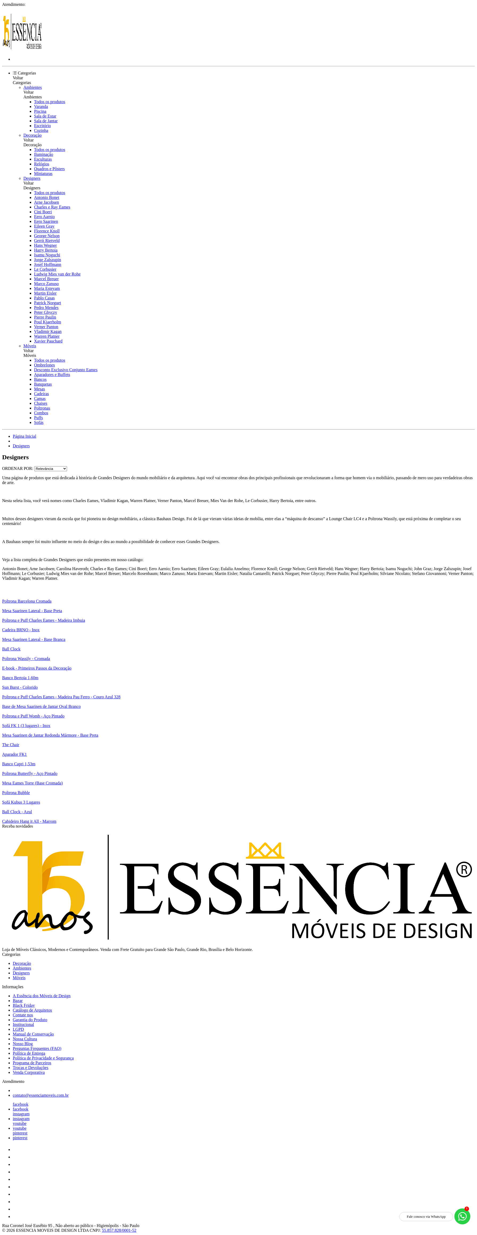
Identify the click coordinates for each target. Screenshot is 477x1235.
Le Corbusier (45, 269)
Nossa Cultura (25, 1039)
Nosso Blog (23, 1043)
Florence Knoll (47, 231)
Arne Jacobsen (46, 202)
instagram (21, 1114)
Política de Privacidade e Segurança (43, 1058)
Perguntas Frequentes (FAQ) (37, 1048)
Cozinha (41, 130)
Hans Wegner (45, 245)
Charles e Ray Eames (52, 207)
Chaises (40, 403)
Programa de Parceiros (32, 1063)
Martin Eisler (45, 293)
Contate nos (23, 1015)
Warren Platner (47, 336)
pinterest (20, 1133)
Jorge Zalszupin (47, 259)
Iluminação (43, 154)
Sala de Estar (45, 116)
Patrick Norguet (47, 303)
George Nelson (47, 235)
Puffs (38, 417)
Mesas (39, 389)
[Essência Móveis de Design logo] (22, 50)
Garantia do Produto (30, 1019)
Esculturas (43, 159)
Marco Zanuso (46, 283)
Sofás (39, 422)
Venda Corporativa (29, 1072)
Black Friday (24, 1005)
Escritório (42, 125)
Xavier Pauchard (48, 341)
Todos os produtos (49, 101)
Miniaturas (43, 173)
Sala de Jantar (46, 121)
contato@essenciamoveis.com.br (41, 1095)
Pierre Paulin (45, 317)
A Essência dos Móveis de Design (41, 996)
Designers (31, 178)
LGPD (18, 1029)
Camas (40, 398)
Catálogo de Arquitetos (32, 1010)
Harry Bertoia (45, 250)
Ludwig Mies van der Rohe (57, 274)
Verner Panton (46, 326)
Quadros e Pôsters (49, 168)
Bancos (40, 379)
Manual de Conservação (33, 1034)
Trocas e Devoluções (30, 1067)
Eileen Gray (44, 226)
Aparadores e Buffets (52, 374)
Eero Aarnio (44, 216)
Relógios (41, 164)
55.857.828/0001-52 (119, 1230)
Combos (41, 413)
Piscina (40, 111)
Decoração (32, 135)
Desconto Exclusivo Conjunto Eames (66, 370)
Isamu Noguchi (47, 255)
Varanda (41, 106)
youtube (20, 1123)
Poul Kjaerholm (47, 322)
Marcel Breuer (46, 279)
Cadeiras (41, 393)
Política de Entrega (29, 1053)
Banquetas (43, 384)
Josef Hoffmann (47, 264)
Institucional (23, 1024)
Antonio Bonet (46, 197)
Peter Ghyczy (45, 312)
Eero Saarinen (46, 221)
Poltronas (42, 408)
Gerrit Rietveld (47, 240)
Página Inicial (24, 436)
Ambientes (32, 87)
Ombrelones (44, 365)
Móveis (29, 346)
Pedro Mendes (46, 307)
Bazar (18, 1000)
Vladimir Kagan (48, 331)
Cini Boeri (43, 212)
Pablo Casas (44, 298)
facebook (20, 1104)
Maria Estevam (47, 288)
